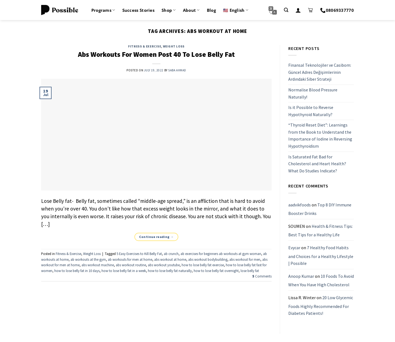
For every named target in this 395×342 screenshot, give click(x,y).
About (191, 10)
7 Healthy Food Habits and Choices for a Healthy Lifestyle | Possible (320, 255)
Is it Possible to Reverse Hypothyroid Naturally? (310, 111)
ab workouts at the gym (88, 259)
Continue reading (156, 236)
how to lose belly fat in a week (123, 270)
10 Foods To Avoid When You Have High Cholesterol (321, 280)
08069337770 (337, 10)
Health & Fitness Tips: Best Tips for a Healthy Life (320, 230)
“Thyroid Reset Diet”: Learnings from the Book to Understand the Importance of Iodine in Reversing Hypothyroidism (320, 135)
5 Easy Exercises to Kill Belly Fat (139, 253)
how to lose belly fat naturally (170, 270)
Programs (103, 10)
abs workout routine (131, 265)
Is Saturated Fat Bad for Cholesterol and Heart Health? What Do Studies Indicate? (317, 163)
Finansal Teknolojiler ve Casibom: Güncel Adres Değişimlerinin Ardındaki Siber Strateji (319, 72)
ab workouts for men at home (130, 259)
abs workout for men (244, 259)
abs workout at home (170, 259)
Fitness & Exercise (144, 46)
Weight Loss (174, 46)
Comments (262, 276)
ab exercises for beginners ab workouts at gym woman (220, 253)
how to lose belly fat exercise (203, 265)
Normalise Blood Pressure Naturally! (312, 93)
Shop (169, 10)
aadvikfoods (299, 205)
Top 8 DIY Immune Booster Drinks (319, 209)
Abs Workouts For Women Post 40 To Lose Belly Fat (156, 54)
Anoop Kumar (301, 276)
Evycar (294, 247)
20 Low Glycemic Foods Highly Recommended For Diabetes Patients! (320, 305)
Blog (211, 10)
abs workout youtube (164, 265)
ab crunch (171, 253)
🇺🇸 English (235, 10)
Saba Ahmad (177, 70)
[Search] (286, 10)
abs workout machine (97, 265)
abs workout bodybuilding (207, 259)
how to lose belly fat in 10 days (77, 270)
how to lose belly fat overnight (216, 270)
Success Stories (138, 10)
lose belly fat (250, 270)
